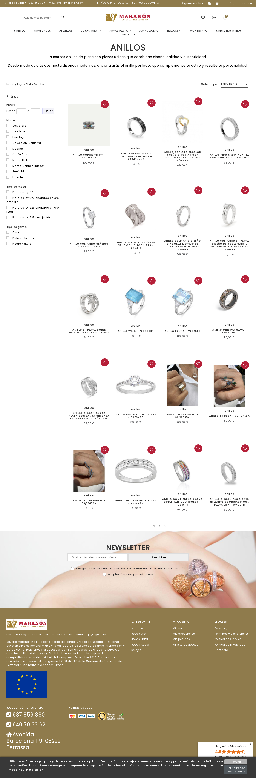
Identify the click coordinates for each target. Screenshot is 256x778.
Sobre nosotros (229, 31)
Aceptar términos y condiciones (130, 574)
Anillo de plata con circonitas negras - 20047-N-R (136, 156)
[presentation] (128, 586)
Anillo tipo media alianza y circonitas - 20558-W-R (229, 156)
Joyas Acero (149, 31)
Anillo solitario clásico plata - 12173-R (89, 245)
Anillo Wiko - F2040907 (136, 331)
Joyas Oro (91, 31)
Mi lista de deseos (185, 644)
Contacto (128, 35)
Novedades (42, 31)
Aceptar (236, 761)
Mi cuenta (180, 628)
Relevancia (229, 84)
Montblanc (199, 31)
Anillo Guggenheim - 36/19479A (89, 502)
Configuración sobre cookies (236, 769)
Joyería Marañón (230, 746)
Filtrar (48, 111)
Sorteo (20, 31)
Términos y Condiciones (232, 634)
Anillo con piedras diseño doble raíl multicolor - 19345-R (182, 501)
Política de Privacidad (230, 644)
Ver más (179, 569)
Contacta (221, 650)
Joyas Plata (120, 31)
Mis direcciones (184, 634)
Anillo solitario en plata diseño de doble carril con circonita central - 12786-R (229, 245)
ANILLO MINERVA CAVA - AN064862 (229, 331)
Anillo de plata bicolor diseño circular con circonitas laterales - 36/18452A (182, 156)
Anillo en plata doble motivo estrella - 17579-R (89, 331)
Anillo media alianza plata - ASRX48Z (135, 502)
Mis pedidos (181, 639)
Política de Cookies (228, 639)
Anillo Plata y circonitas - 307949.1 (136, 416)
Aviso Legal (223, 628)
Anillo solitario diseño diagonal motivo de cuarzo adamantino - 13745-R (182, 245)
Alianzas (65, 31)
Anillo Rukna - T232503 (183, 331)
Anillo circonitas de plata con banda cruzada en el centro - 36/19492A (89, 415)
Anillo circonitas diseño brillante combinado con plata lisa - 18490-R (229, 501)
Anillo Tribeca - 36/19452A (229, 416)
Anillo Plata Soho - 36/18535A (182, 416)
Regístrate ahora (240, 3)
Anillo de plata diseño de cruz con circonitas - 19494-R (135, 245)
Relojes (174, 31)
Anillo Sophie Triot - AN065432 (89, 156)
